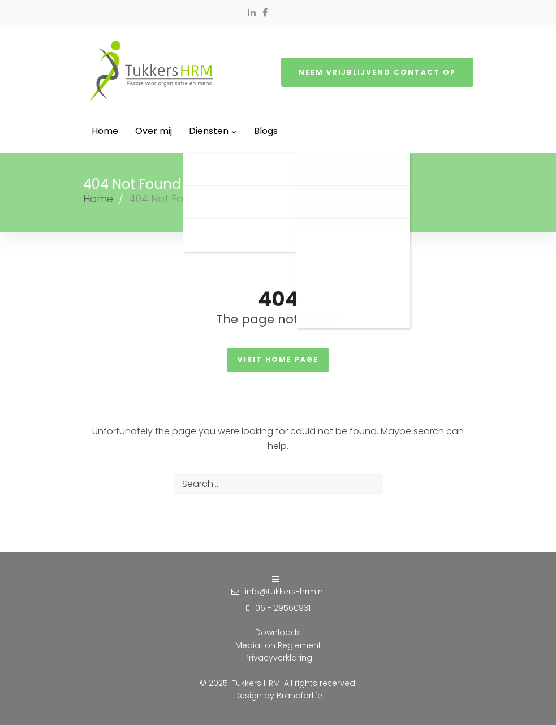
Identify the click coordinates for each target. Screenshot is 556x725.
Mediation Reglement (278, 645)
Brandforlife (299, 695)
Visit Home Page (278, 359)
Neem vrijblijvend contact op (377, 72)
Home (98, 199)
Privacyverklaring (278, 657)
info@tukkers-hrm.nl (285, 591)
